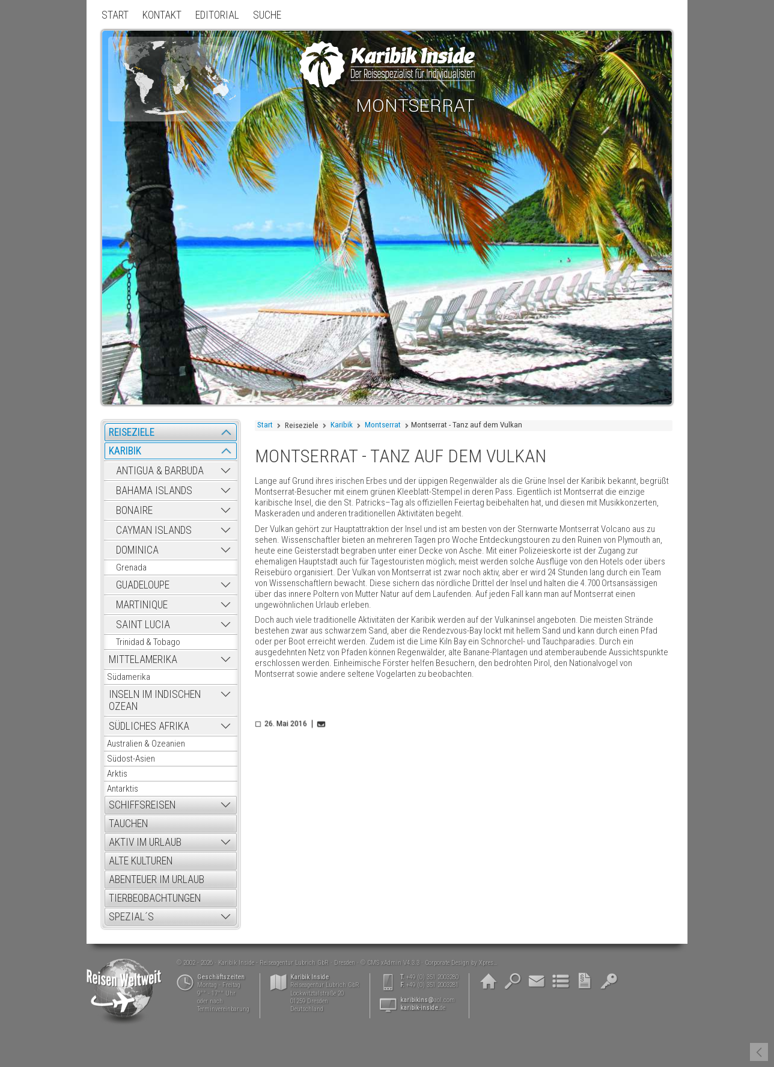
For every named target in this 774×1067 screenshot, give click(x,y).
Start (265, 424)
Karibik (342, 424)
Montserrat (383, 424)
